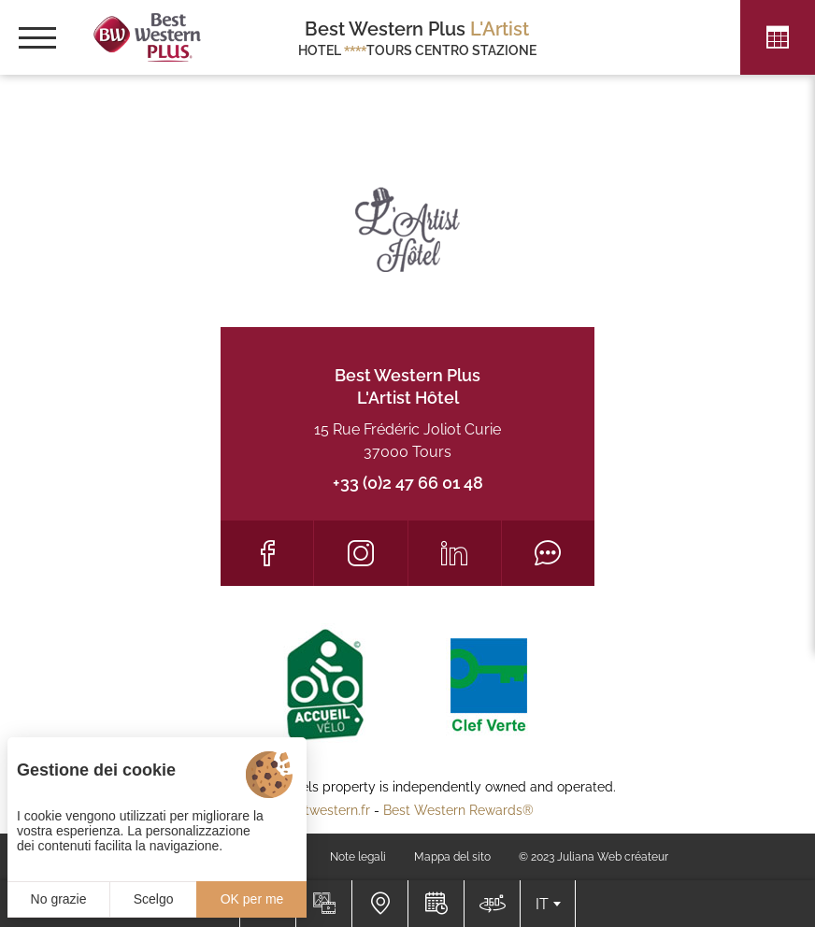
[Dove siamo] (379, 903)
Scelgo (154, 898)
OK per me (252, 898)
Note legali (358, 856)
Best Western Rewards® (458, 810)
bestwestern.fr (326, 810)
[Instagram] (360, 553)
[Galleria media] (323, 903)
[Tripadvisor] (548, 553)
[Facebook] (267, 553)
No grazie (59, 898)
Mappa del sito (452, 856)
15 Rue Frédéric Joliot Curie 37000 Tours (407, 441)
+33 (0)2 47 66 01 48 (408, 482)
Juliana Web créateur (612, 856)
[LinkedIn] (454, 553)
